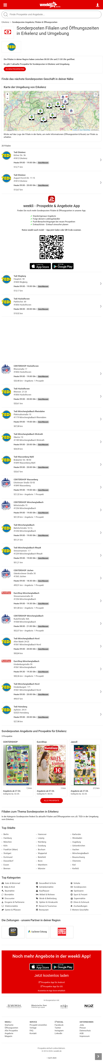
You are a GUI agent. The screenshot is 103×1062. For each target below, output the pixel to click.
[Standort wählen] (97, 5)
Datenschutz (85, 1030)
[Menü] (5, 5)
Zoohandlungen (79, 906)
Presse (83, 1028)
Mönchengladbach (80, 853)
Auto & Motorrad (11, 883)
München (7, 842)
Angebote (9, 1033)
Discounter (8, 898)
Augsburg (76, 842)
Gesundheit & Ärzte (46, 883)
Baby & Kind (8, 887)
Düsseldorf (7, 861)
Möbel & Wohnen (45, 894)
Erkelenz (5, 22)
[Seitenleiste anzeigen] (98, 1056)
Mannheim (41, 865)
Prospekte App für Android (51, 982)
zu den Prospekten (15, 69)
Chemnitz (76, 861)
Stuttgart (6, 853)
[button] (96, 94)
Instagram (59, 1030)
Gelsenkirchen (78, 845)
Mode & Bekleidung (46, 898)
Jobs (82, 1025)
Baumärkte (8, 891)
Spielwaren (77, 891)
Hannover (41, 834)
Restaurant (42, 910)
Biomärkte (8, 894)
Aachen (75, 849)
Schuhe (75, 883)
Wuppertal (41, 853)
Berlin (58, 7)
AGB (81, 1033)
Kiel (73, 865)
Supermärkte (78, 898)
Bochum (40, 849)
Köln (5, 845)
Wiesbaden (76, 838)
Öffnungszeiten (11, 1028)
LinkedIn (58, 1033)
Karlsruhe (76, 834)
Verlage (33, 1028)
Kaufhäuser (42, 891)
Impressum (85, 1036)
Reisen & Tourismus (46, 906)
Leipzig (40, 838)
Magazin (8, 1036)
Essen (5, 865)
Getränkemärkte (44, 887)
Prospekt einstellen (38, 1025)
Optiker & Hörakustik (47, 902)
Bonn (39, 861)
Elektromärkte (10, 906)
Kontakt (33, 1033)
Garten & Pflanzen (11, 910)
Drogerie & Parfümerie (13, 902)
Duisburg (41, 845)
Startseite (9, 1025)
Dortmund (7, 857)
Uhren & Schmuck (80, 902)
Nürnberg (41, 842)
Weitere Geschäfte (80, 910)
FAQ (31, 1030)
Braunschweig (78, 857)
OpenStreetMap (85, 130)
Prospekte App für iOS (51, 986)
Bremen (6, 868)
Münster (40, 868)
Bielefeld (41, 857)
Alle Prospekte (51, 800)
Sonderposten (78, 887)
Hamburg (7, 838)
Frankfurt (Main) (10, 849)
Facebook (59, 1025)
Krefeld (75, 868)
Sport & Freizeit (79, 894)
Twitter (58, 1028)
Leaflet (73, 130)
